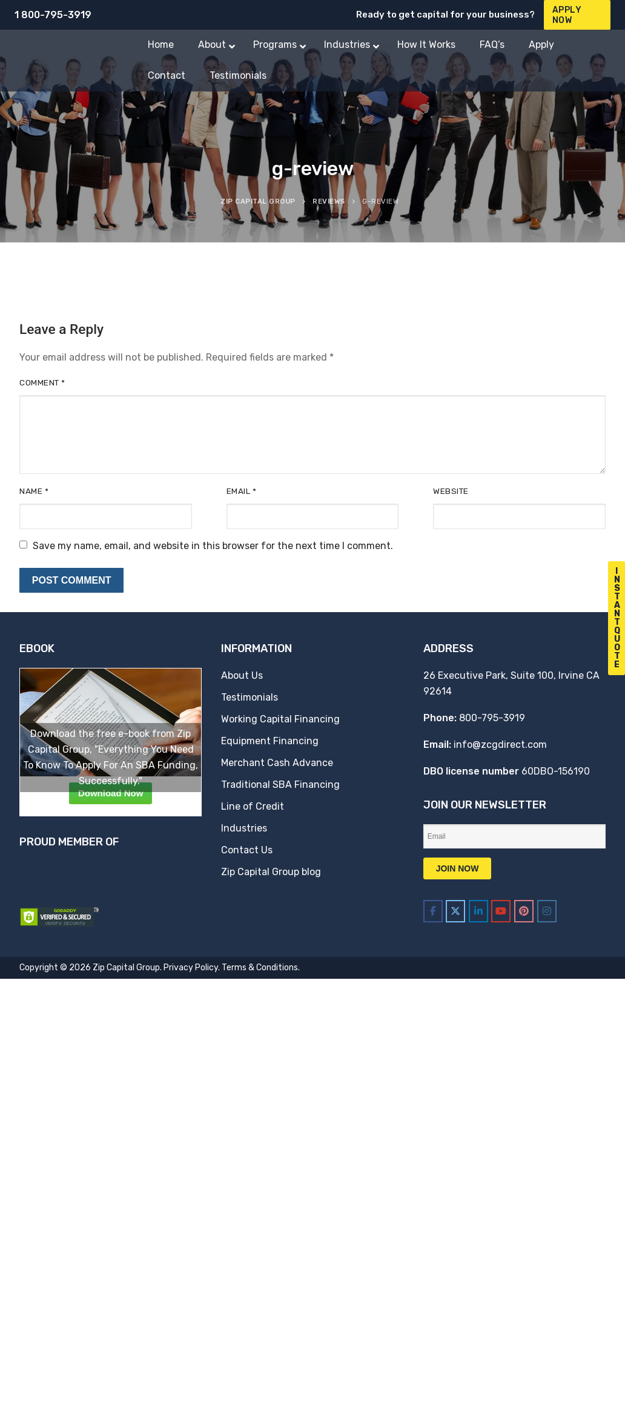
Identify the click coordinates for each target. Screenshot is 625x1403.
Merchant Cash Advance (277, 762)
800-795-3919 (492, 718)
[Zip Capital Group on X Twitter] (455, 911)
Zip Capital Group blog (271, 872)
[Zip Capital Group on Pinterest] (524, 911)
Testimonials (249, 697)
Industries (244, 828)
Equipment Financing (270, 741)
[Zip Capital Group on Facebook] (433, 911)
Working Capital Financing (280, 719)
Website (451, 491)
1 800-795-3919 (53, 15)
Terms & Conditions (260, 967)
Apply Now (567, 15)
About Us (242, 675)
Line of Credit (252, 806)
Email (242, 491)
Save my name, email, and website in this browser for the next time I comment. (213, 546)
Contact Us (247, 850)
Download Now (111, 793)
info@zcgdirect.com (500, 744)
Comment (42, 382)
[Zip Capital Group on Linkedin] (478, 911)
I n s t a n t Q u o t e (617, 618)
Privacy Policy (191, 967)
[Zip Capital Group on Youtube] (501, 911)
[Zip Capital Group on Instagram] (547, 911)
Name (33, 491)
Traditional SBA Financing (280, 784)
